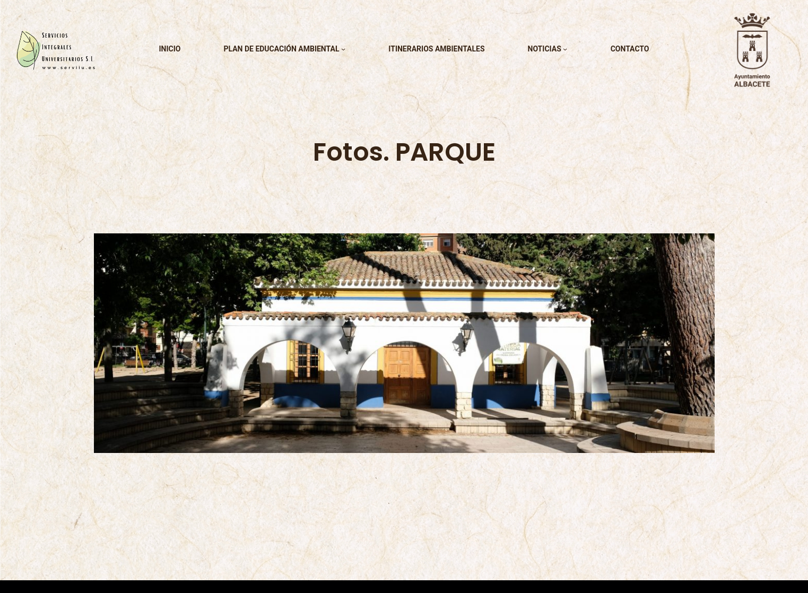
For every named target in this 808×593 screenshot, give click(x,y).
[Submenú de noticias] (565, 49)
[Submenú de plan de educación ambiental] (343, 49)
